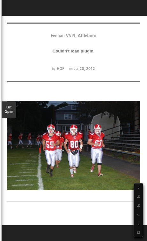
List (8, 110)
